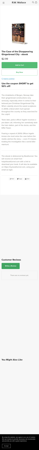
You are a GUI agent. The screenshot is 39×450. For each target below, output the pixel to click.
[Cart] (37, 2)
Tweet (19, 179)
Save (27, 179)
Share (12, 179)
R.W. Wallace (19, 2)
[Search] (33, 2)
